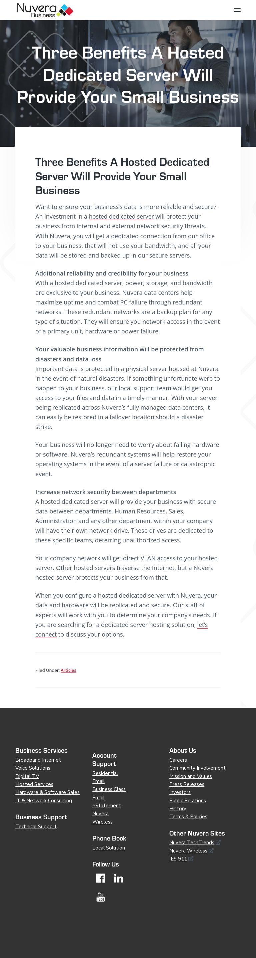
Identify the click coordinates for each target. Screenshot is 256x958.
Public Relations (187, 800)
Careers (178, 760)
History (177, 808)
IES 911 (178, 859)
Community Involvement (197, 768)
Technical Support (36, 826)
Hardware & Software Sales (47, 792)
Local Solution (108, 848)
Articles (68, 670)
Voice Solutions (32, 768)
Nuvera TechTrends (191, 842)
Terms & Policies (188, 816)
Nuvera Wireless (188, 851)
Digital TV (27, 776)
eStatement (106, 805)
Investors (180, 792)
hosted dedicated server (123, 216)
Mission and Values (190, 776)
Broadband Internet (38, 760)
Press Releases (186, 784)
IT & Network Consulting (43, 800)
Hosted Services (34, 784)
